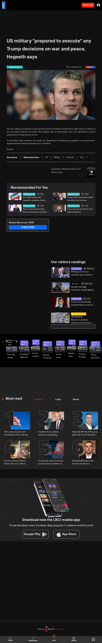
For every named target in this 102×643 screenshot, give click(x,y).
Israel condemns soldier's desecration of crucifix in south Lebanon (15, 462)
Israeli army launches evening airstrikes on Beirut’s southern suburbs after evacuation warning (61, 356)
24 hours (38, 399)
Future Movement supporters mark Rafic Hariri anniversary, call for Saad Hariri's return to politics (96, 356)
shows (73, 639)
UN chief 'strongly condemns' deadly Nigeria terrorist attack (82, 288)
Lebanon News (76, 268)
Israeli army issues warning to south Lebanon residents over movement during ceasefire (51, 462)
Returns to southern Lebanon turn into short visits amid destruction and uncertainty (82, 321)
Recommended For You (29, 187)
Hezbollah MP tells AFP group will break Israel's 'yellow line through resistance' (84, 433)
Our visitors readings (68, 262)
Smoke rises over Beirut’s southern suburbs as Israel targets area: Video (72, 355)
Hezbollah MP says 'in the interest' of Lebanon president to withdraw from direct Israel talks (84, 462)
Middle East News (29, 194)
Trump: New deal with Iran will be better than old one (79, 199)
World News (75, 283)
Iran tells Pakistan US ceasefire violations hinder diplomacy (34, 199)
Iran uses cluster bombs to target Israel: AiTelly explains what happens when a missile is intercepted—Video (12, 356)
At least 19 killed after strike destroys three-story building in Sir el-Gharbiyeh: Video (25, 356)
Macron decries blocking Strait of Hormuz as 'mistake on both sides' (35, 210)
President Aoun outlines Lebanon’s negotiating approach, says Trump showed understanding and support (50, 433)
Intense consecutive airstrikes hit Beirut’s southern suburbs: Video (48, 356)
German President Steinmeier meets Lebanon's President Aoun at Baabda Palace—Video (83, 356)
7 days (57, 399)
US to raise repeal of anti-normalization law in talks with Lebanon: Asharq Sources (16, 433)
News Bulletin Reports (78, 314)
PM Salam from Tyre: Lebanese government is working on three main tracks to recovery (81, 273)
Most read (14, 398)
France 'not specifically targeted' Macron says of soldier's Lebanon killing (82, 303)
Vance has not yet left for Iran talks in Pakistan (80, 210)
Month (75, 399)
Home (10, 639)
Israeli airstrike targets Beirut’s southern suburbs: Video (36, 355)
